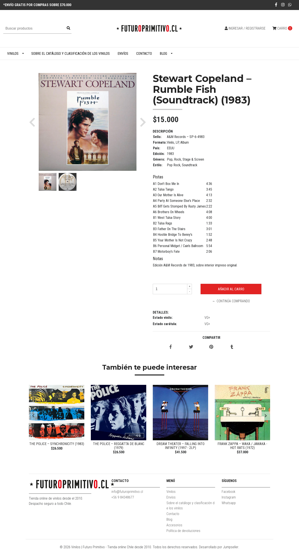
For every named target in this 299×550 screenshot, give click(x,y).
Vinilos (12, 54)
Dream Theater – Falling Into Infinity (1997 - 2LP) (180, 446)
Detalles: (161, 312)
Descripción (163, 131)
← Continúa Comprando (231, 301)
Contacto (144, 54)
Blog (163, 54)
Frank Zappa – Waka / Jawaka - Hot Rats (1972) (242, 446)
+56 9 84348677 (122, 497)
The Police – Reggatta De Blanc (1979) (118, 446)
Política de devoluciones (183, 531)
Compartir (211, 338)
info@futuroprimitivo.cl (127, 492)
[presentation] (33, 416)
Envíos (123, 54)
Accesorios (174, 525)
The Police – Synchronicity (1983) (56, 444)
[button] (34, 122)
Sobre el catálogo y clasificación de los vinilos (70, 54)
